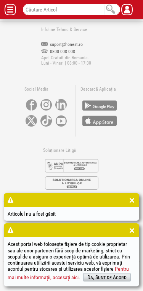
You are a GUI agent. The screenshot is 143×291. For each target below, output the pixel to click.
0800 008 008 (58, 51)
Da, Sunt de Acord (107, 277)
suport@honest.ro (62, 44)
